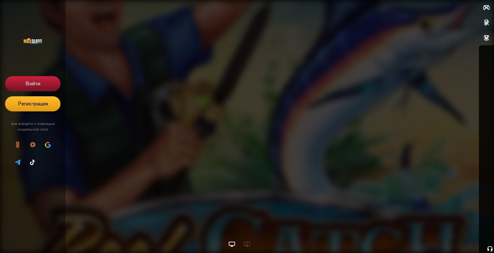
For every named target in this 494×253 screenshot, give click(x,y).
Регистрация (33, 103)
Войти (33, 83)
